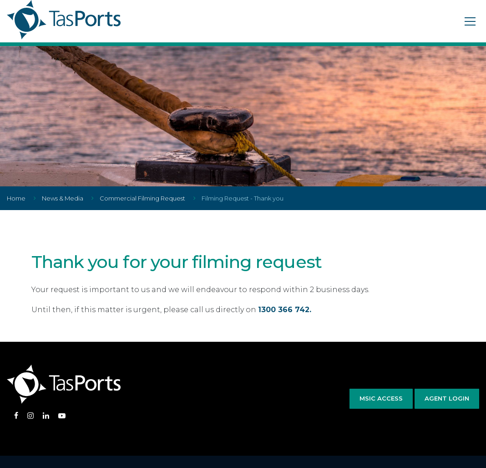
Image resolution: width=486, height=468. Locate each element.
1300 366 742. (284, 309)
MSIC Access (381, 398)
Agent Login (447, 398)
